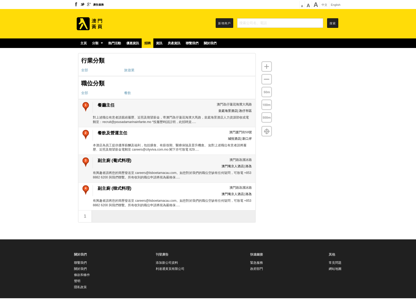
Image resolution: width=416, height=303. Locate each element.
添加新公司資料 (167, 263)
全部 (84, 70)
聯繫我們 (192, 43)
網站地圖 (335, 269)
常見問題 (335, 263)
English (335, 4)
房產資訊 (174, 43)
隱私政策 (80, 287)
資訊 (159, 43)
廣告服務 (98, 4)
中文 (324, 4)
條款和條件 (82, 275)
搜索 (333, 23)
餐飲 (127, 93)
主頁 (83, 43)
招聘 (147, 43)
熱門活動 (114, 43)
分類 (97, 43)
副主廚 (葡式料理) (114, 160)
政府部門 (256, 269)
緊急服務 (256, 263)
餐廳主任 (106, 105)
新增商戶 (224, 23)
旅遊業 (129, 70)
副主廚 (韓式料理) (114, 188)
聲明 (77, 281)
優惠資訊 (132, 43)
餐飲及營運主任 (112, 133)
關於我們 (210, 43)
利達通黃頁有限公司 (170, 269)
